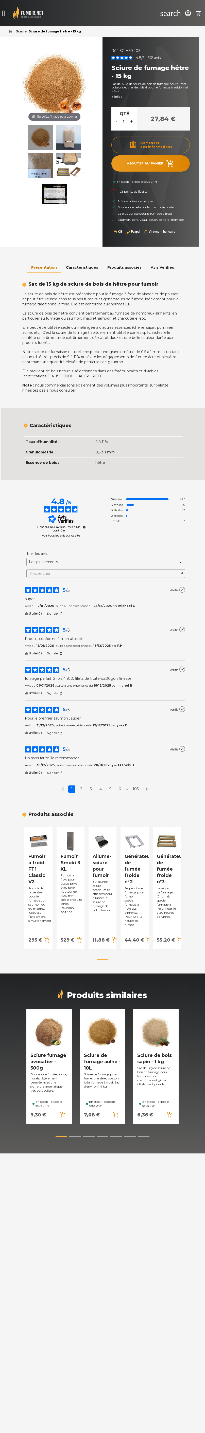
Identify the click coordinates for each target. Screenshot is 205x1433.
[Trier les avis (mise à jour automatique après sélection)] (105, 562)
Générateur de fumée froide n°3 (170, 869)
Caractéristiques (82, 267)
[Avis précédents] (63, 788)
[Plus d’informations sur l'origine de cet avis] (182, 590)
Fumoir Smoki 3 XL (70, 863)
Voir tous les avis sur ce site (61, 535)
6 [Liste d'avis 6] (120, 789)
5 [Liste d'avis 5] (110, 789)
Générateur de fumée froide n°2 (138, 869)
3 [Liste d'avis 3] (91, 789)
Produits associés (124, 267)
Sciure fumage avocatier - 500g (48, 1062)
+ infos (116, 97)
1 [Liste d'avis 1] (72, 789)
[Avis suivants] (147, 789)
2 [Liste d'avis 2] (81, 789)
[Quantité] (123, 121)
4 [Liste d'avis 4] (100, 789)
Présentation (44, 267)
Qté (124, 113)
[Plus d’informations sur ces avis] (84, 527)
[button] (102, 959)
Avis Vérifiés (162, 267)
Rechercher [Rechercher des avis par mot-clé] (103, 573)
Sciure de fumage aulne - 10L (102, 1062)
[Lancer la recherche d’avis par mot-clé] (182, 573)
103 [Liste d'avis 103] (136, 789)
